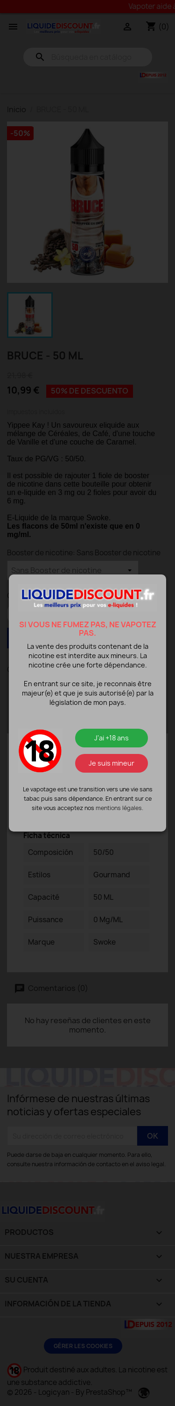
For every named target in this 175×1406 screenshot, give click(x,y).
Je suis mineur (111, 763)
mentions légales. (119, 808)
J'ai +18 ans (111, 737)
